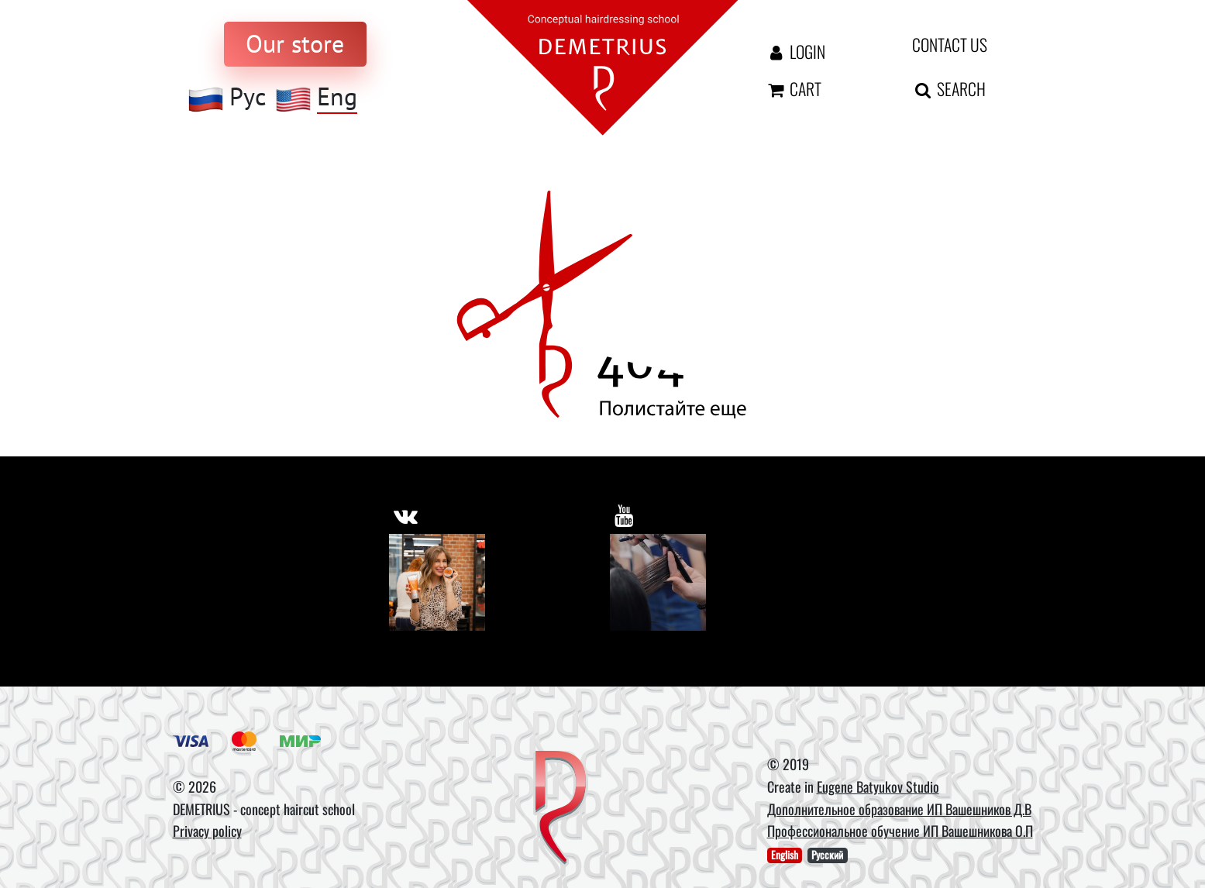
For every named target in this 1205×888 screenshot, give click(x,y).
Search (949, 88)
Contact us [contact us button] (949, 44)
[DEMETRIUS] (560, 809)
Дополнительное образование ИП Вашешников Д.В (899, 809)
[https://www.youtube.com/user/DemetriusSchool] (624, 515)
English (784, 855)
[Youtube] (658, 582)
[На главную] (602, 66)
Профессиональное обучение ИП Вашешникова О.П (900, 831)
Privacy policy (207, 831)
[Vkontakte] (437, 582)
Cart (793, 88)
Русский (827, 855)
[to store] (295, 44)
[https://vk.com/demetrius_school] (406, 515)
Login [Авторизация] (795, 51)
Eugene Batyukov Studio (878, 786)
